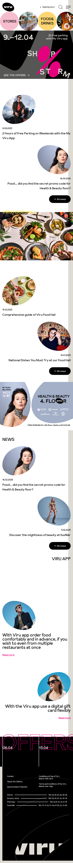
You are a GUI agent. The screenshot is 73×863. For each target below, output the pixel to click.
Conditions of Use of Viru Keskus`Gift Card (49, 777)
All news (61, 199)
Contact (10, 776)
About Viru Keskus (14, 781)
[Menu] (68, 7)
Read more (8, 654)
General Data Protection (17, 787)
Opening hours (47, 7)
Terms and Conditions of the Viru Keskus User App (52, 785)
